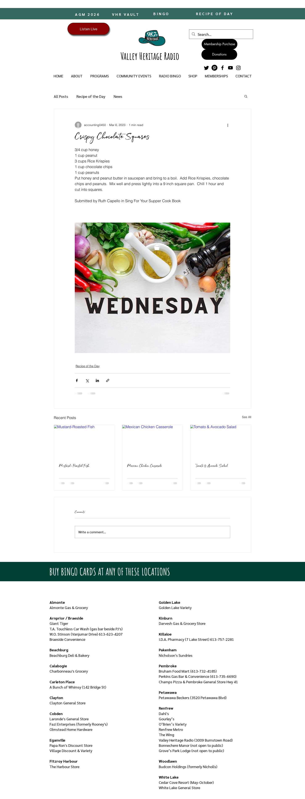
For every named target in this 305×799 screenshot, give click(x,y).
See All (246, 417)
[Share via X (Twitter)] (87, 380)
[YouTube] (230, 68)
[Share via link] (108, 380)
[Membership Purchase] (219, 44)
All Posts (61, 96)
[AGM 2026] (88, 14)
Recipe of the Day (90, 96)
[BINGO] (162, 13)
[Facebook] (222, 68)
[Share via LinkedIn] (97, 380)
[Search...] (221, 34)
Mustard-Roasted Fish (74, 466)
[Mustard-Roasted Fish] (84, 442)
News (118, 96)
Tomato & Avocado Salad (211, 466)
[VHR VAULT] (126, 14)
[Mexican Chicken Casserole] (152, 442)
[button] (76, 76)
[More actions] (227, 124)
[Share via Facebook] (77, 380)
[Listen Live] (88, 29)
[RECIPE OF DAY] (215, 13)
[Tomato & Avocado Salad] (220, 442)
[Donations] (219, 54)
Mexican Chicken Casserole (144, 466)
